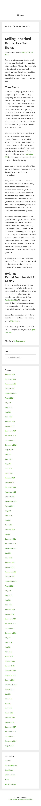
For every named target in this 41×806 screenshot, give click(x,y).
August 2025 (9, 398)
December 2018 (10, 671)
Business (8, 761)
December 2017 (10, 727)
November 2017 (10, 732)
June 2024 (8, 459)
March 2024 (9, 473)
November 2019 (10, 624)
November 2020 (10, 572)
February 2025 (10, 421)
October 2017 (9, 736)
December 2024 (10, 431)
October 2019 (9, 628)
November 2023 (10, 492)
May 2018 (8, 703)
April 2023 (8, 525)
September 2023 (10, 501)
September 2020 (10, 581)
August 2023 (9, 506)
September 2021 (10, 548)
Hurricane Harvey (11, 765)
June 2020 (8, 595)
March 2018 (9, 713)
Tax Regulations (19, 341)
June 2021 (8, 558)
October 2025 (9, 389)
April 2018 (8, 708)
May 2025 (8, 412)
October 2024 (9, 440)
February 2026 (10, 374)
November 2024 (10, 436)
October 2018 (9, 680)
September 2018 (10, 685)
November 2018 (10, 675)
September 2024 (10, 445)
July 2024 (8, 454)
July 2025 (8, 403)
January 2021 (9, 567)
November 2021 (10, 544)
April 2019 (8, 652)
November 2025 (10, 384)
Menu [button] (22, 15)
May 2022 (8, 534)
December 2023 (10, 487)
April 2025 (8, 417)
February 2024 (10, 478)
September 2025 (10, 393)
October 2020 (9, 577)
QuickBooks (9, 770)
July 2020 (8, 591)
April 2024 (8, 468)
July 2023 (8, 511)
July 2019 (8, 638)
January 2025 (9, 426)
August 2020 (9, 586)
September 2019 (10, 633)
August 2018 (9, 689)
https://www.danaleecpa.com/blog (21, 799)
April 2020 (8, 605)
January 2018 (9, 722)
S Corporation (10, 775)
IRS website (14, 321)
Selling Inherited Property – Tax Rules (18, 43)
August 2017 (9, 746)
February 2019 (10, 661)
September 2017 (10, 741)
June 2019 (8, 642)
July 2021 (8, 553)
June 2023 (8, 515)
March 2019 (9, 656)
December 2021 (10, 539)
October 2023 (9, 497)
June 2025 (8, 407)
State (7, 779)
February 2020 (10, 609)
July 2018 (8, 694)
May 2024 (8, 464)
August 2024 (9, 450)
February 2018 (10, 718)
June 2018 (8, 699)
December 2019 (10, 619)
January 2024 (9, 483)
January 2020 (9, 614)
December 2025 (10, 379)
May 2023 (8, 520)
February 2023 (10, 530)
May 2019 (8, 647)
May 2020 (8, 600)
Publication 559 (11, 300)
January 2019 (9, 666)
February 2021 (10, 562)
